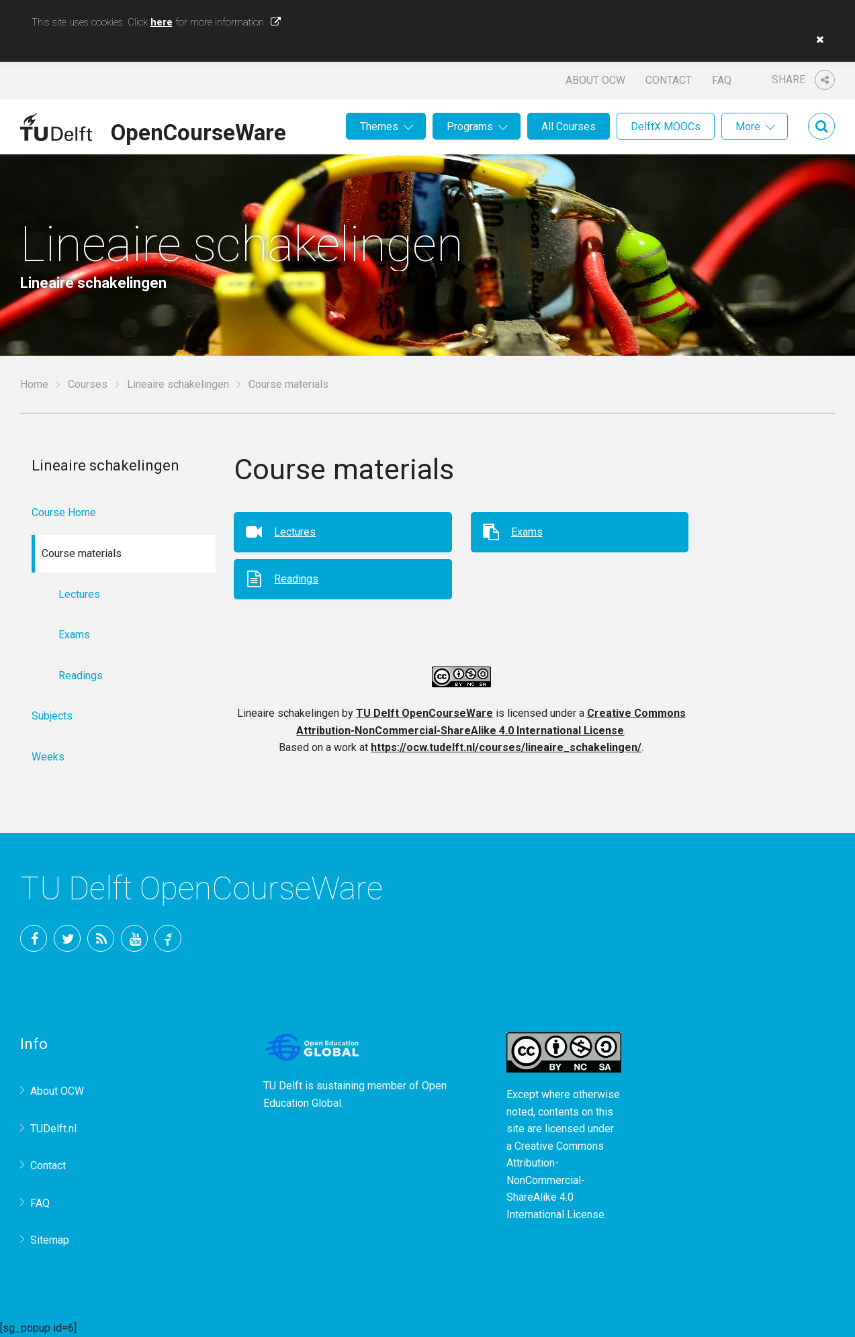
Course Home (64, 512)
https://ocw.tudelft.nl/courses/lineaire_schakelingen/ (506, 747)
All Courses (568, 126)
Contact (668, 80)
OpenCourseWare (198, 130)
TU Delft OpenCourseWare (424, 713)
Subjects (52, 715)
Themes (379, 126)
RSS (100, 938)
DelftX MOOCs (666, 126)
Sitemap (49, 1240)
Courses (87, 384)
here (161, 22)
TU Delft (167, 938)
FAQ (721, 80)
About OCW (595, 80)
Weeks (48, 756)
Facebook (33, 938)
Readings (296, 579)
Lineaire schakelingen (178, 384)
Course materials (288, 384)
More (747, 126)
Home (34, 384)
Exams (527, 532)
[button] (816, 39)
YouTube (134, 938)
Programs (470, 126)
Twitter (67, 938)
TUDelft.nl (53, 1128)
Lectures (295, 532)
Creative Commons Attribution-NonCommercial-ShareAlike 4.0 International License (555, 1180)
